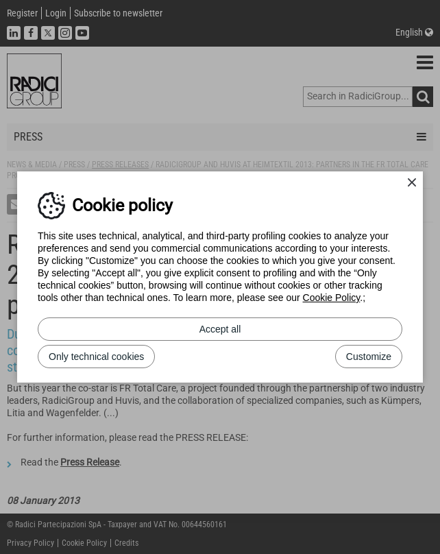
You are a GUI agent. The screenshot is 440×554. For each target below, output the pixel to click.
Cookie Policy (331, 297)
